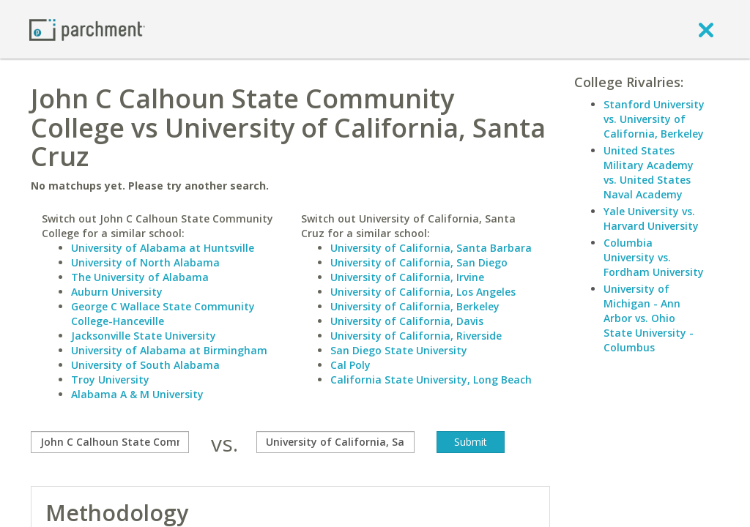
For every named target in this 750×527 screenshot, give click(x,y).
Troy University (110, 379)
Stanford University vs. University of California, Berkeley (654, 119)
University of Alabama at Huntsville (162, 248)
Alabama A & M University (137, 394)
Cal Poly (350, 365)
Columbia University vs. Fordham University (654, 257)
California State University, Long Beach (431, 379)
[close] (706, 29)
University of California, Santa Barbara (431, 248)
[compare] (110, 442)
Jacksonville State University (143, 336)
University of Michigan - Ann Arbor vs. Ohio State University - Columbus (649, 318)
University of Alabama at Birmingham (169, 350)
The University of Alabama (140, 277)
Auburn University (117, 292)
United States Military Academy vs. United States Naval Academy (649, 172)
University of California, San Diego (419, 262)
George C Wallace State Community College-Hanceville (163, 313)
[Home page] (87, 29)
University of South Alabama (145, 365)
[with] (335, 442)
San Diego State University (398, 350)
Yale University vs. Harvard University (651, 218)
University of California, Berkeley (415, 306)
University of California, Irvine (407, 277)
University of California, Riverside (416, 336)
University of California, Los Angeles (423, 292)
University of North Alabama (145, 262)
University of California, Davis (406, 321)
